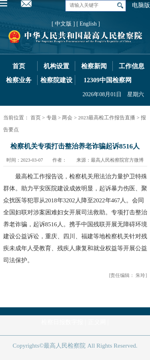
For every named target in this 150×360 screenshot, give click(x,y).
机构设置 (56, 66)
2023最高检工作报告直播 (106, 118)
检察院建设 (56, 80)
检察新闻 (94, 66)
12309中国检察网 (108, 80)
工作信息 (131, 66)
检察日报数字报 (62, 322)
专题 (51, 118)
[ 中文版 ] (63, 24)
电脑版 (141, 5)
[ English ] (88, 24)
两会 (67, 118)
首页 (18, 66)
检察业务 (19, 80)
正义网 (97, 322)
